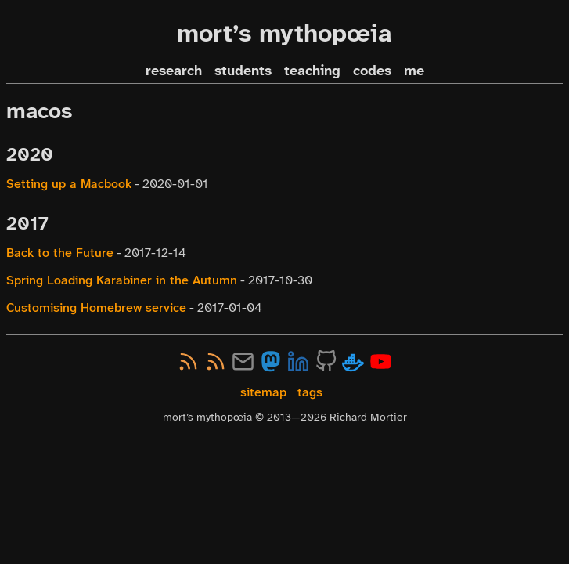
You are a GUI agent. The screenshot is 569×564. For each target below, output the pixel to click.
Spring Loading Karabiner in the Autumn (121, 280)
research (174, 71)
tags (309, 392)
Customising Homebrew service (96, 307)
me (414, 71)
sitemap (263, 392)
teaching (312, 71)
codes (372, 71)
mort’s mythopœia (284, 33)
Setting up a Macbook (68, 183)
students (243, 71)
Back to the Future (59, 252)
